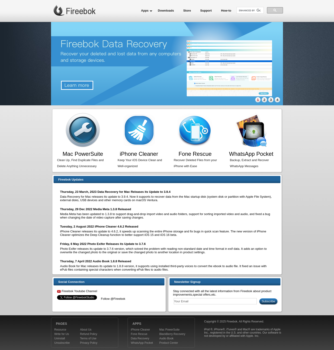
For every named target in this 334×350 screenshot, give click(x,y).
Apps (145, 10)
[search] (249, 10)
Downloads (166, 10)
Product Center (168, 342)
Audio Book (166, 338)
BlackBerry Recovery (172, 334)
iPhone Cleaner (140, 329)
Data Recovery (140, 338)
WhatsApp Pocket (142, 342)
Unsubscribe (62, 342)
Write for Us (61, 334)
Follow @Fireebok (113, 298)
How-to (226, 10)
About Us (85, 329)
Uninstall (59, 338)
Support (206, 10)
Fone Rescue (139, 334)
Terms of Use (88, 338)
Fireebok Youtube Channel (79, 291)
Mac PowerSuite (169, 329)
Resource (60, 329)
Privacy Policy (88, 342)
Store (187, 10)
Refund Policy (88, 334)
